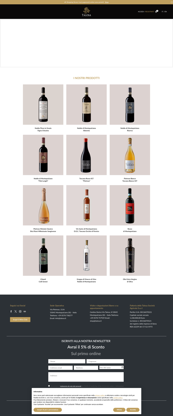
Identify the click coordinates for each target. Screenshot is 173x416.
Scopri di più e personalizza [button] (47, 410)
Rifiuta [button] (119, 410)
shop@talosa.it (96, 321)
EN (166, 12)
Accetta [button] (133, 410)
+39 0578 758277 (65, 315)
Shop (107, 2)
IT (162, 12)
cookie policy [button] (117, 398)
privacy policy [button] (100, 395)
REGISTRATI (149, 12)
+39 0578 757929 (97, 318)
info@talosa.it (60, 318)
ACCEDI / (141, 12)
